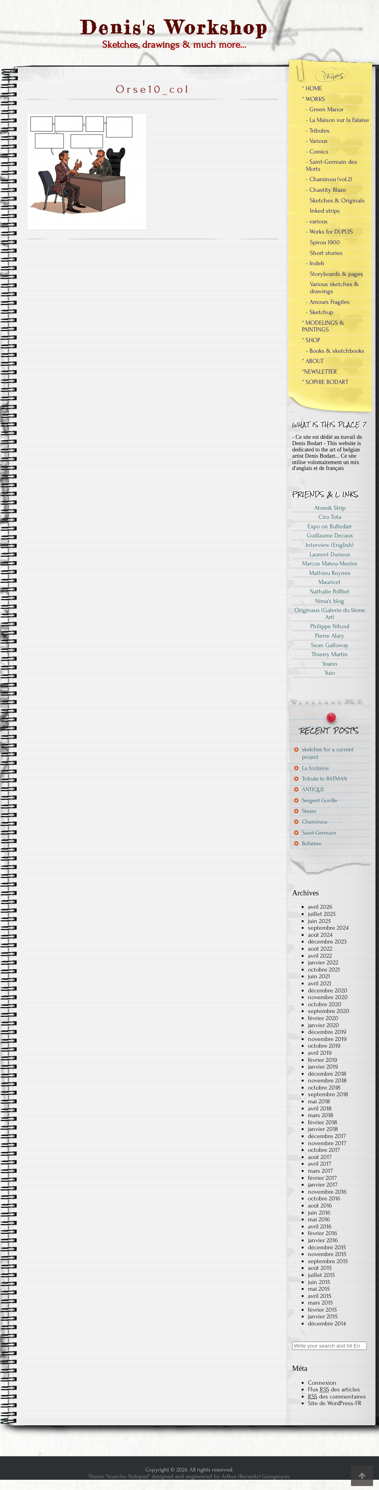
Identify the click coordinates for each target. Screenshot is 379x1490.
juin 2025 (319, 921)
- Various (317, 140)
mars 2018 (320, 1115)
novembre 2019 (327, 1039)
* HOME (312, 88)
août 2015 (320, 1267)
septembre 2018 (328, 1094)
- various (317, 221)
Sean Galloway (330, 645)
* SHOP (311, 340)
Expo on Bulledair (330, 526)
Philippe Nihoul (329, 626)
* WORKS (313, 99)
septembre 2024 (328, 927)
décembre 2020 (327, 990)
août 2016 (320, 1205)
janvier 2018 (323, 1128)
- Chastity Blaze (326, 189)
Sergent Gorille (319, 800)
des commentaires (337, 1396)
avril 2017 (319, 1163)
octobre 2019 (324, 1045)
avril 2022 (320, 955)
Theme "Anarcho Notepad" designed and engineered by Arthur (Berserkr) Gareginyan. (189, 1476)
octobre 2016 (324, 1198)
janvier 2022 (323, 962)
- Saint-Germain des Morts (331, 165)
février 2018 (322, 1122)
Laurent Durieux (330, 554)
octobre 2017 (324, 1149)
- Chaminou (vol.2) (329, 179)
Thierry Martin (329, 654)
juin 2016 (319, 1212)
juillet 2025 (322, 913)
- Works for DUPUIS (329, 231)
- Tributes (318, 130)
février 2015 (322, 1309)
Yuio (330, 672)
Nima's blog (329, 601)
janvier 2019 (323, 1066)
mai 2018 (319, 1101)
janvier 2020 (323, 1025)
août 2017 (320, 1157)
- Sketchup (319, 312)
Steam (309, 811)
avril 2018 (320, 1108)
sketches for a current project (327, 753)
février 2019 (322, 1059)
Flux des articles (334, 1389)
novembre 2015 (327, 1254)
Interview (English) (330, 544)
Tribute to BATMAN (324, 778)
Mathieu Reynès (330, 573)
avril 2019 (320, 1052)
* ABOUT (312, 361)
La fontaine (315, 768)
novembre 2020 (328, 997)
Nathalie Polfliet (329, 591)
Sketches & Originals (337, 200)
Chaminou (314, 821)
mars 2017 (320, 1170)
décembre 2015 (327, 1247)
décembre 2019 (327, 1031)
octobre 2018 (324, 1087)
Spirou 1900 (325, 242)
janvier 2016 (323, 1240)
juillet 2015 (321, 1274)
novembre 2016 (327, 1191)
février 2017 (322, 1177)
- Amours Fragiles (328, 301)
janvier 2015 (323, 1316)
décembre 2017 (327, 1136)
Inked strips (325, 210)
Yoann (330, 663)
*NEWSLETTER (319, 371)
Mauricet (330, 582)
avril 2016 (320, 1226)
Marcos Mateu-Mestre (329, 563)
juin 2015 (319, 1282)
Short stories (326, 252)
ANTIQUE (313, 789)
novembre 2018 (327, 1080)
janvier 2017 (323, 1184)
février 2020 (323, 1018)
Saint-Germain (319, 832)
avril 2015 (319, 1295)
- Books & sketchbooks (335, 350)
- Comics (317, 151)
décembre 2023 (327, 941)
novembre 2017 (327, 1143)
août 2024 (320, 934)
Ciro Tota (330, 516)
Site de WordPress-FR (335, 1403)
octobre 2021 (324, 969)
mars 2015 (320, 1302)
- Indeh (315, 263)
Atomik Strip (329, 507)
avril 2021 (319, 983)
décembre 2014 (327, 1323)
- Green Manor (324, 109)
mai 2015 (319, 1288)
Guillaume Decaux (330, 535)
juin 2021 (319, 976)
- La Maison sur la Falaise (337, 120)
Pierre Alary (329, 635)
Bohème (311, 843)
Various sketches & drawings (334, 288)
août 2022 (320, 948)
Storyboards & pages (336, 273)
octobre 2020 (324, 1004)
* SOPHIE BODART (325, 382)
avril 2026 (320, 906)
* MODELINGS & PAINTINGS (323, 326)
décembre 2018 (327, 1073)
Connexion (322, 1382)
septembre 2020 (328, 1011)
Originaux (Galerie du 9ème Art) (330, 613)
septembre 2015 (328, 1261)
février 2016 (322, 1233)
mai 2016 (319, 1219)
